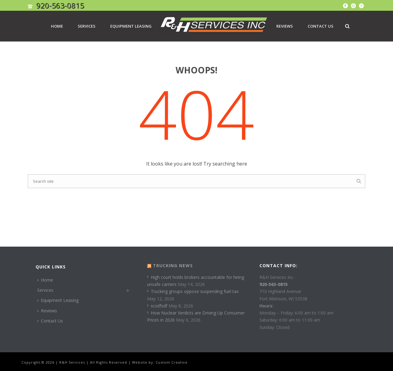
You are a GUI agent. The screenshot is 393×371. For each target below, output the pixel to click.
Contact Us (320, 26)
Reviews (284, 26)
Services (86, 26)
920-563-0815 (60, 5)
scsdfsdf (157, 306)
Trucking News (173, 265)
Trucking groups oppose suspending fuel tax (193, 291)
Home (57, 26)
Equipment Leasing (131, 26)
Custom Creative (172, 362)
